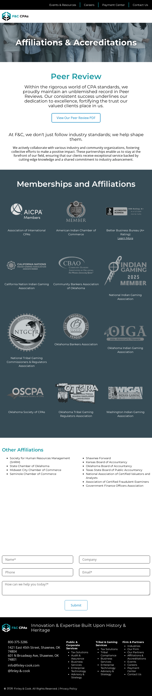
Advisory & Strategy (77, 676)
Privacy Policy (68, 688)
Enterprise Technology (78, 669)
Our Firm (133, 649)
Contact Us (134, 674)
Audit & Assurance (77, 657)
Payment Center (133, 669)
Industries (133, 645)
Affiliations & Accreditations (136, 657)
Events (131, 661)
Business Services (77, 663)
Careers (132, 664)
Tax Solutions (79, 652)
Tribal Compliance (108, 654)
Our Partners (135, 652)
